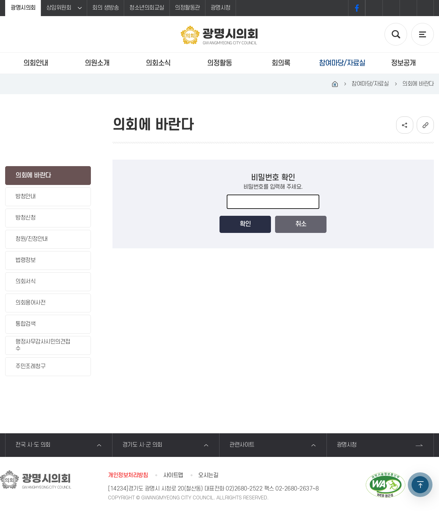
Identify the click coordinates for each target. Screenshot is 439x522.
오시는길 (208, 475)
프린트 (425, 8)
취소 (300, 224)
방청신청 (25, 218)
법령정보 (25, 260)
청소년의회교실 (146, 8)
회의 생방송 (105, 8)
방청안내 (25, 197)
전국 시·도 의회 (32, 445)
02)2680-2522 (244, 489)
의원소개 (97, 63)
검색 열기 (395, 34)
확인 (245, 224)
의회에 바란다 (33, 175)
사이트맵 (173, 475)
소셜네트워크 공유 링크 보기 (404, 125)
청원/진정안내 (31, 239)
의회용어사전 (30, 303)
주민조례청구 (30, 366)
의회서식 (25, 281)
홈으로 (335, 84)
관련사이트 (241, 445)
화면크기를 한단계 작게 (408, 8)
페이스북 (356, 8)
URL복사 (425, 125)
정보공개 (403, 63)
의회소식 (158, 63)
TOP (420, 484)
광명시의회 (23, 8)
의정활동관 (187, 8)
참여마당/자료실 (342, 63)
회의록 (281, 63)
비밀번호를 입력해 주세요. (273, 187)
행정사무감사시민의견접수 (42, 345)
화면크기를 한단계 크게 (373, 8)
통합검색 (25, 324)
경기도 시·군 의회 (142, 445)
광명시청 (220, 8)
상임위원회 (58, 8)
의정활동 (219, 63)
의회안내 (35, 63)
